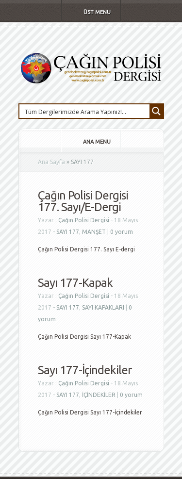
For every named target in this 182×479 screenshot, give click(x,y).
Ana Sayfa (51, 162)
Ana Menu (90, 142)
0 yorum (121, 232)
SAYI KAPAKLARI (103, 307)
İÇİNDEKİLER (99, 395)
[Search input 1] (85, 111)
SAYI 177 (67, 232)
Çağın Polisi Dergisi (83, 220)
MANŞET (94, 232)
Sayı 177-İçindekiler (85, 370)
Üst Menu (90, 12)
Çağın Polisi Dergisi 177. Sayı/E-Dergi (83, 201)
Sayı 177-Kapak (75, 282)
